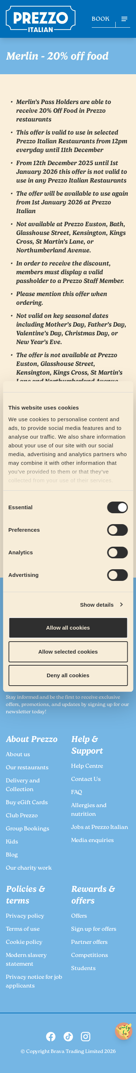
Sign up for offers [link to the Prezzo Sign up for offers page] (93, 929)
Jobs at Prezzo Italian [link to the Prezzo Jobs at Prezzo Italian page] (99, 827)
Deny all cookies (68, 675)
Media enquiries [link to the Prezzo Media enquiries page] (92, 841)
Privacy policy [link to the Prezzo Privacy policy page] (25, 916)
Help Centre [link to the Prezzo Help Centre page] (87, 766)
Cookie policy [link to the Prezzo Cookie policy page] (24, 942)
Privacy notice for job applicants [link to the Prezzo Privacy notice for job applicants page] (34, 981)
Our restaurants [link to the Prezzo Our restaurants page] (27, 768)
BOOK (101, 19)
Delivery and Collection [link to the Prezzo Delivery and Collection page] (23, 785)
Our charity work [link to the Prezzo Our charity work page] (29, 868)
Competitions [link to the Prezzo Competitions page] (89, 956)
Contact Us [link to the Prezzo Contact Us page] (86, 779)
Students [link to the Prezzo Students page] (83, 969)
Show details (97, 605)
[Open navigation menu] (124, 19)
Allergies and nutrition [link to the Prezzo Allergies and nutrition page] (89, 810)
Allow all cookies (68, 628)
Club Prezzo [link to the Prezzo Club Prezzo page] (22, 816)
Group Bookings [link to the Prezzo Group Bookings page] (27, 829)
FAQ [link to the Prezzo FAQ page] (76, 793)
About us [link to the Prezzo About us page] (18, 755)
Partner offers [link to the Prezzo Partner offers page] (89, 942)
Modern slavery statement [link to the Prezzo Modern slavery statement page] (26, 960)
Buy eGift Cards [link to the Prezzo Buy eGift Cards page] (27, 803)
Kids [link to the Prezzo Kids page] (12, 842)
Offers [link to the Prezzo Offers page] (79, 916)
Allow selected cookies (68, 652)
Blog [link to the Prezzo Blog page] (12, 855)
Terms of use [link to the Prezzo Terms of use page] (23, 929)
